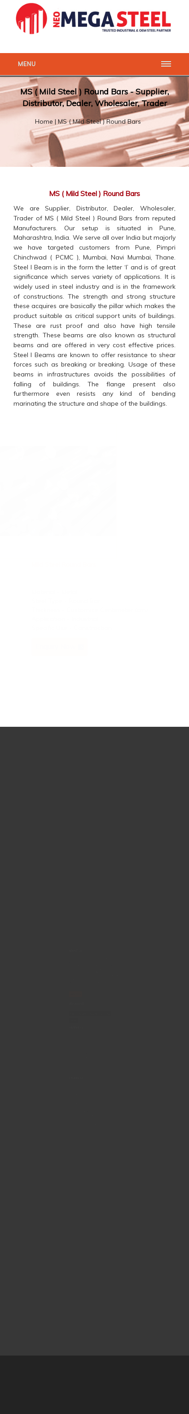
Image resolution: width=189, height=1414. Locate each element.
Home (44, 121)
